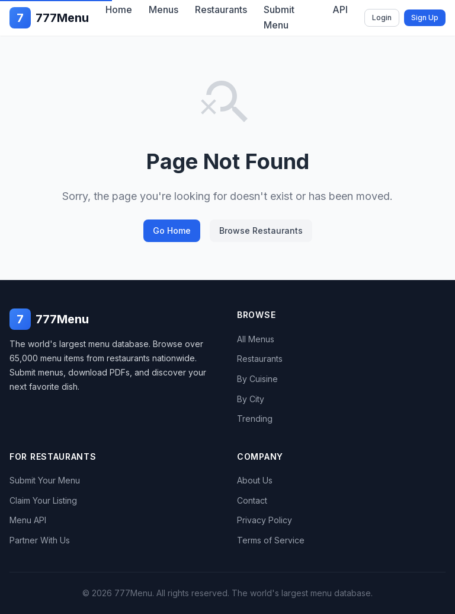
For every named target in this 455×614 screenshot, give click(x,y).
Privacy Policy (264, 520)
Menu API (27, 520)
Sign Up (424, 17)
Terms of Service (271, 540)
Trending (255, 418)
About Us (255, 480)
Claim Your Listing (43, 500)
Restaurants (260, 359)
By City (250, 399)
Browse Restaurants (261, 230)
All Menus (255, 339)
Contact (252, 500)
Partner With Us (39, 540)
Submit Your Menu (44, 480)
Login (382, 17)
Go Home (172, 230)
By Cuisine (257, 379)
